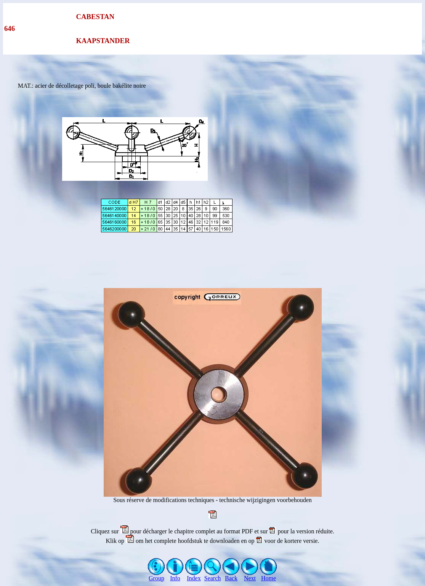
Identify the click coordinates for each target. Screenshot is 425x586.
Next (249, 575)
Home (268, 575)
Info (175, 575)
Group (156, 575)
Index (193, 575)
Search (212, 575)
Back (231, 575)
